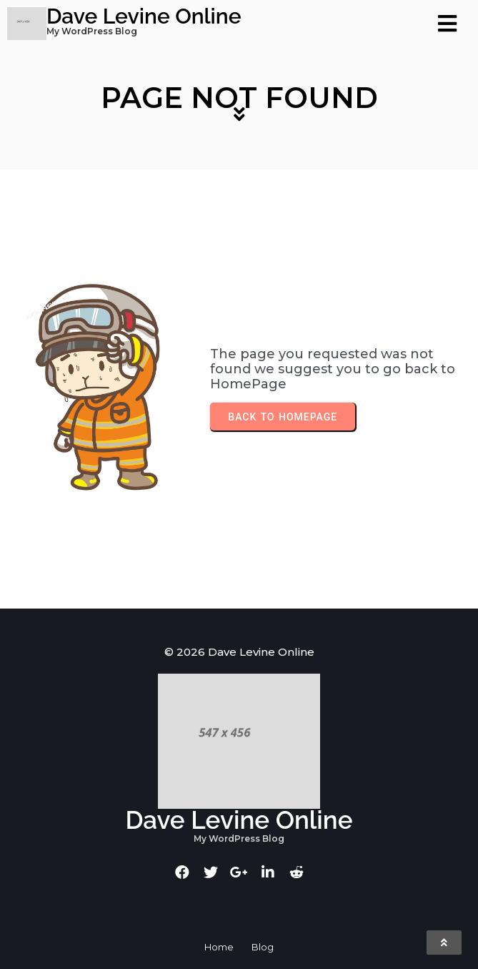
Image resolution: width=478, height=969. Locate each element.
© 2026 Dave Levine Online (239, 652)
